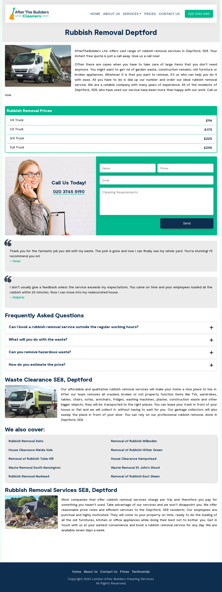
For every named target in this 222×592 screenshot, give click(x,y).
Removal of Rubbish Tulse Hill (31, 454)
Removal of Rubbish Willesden (134, 436)
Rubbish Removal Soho (26, 436)
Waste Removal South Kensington (35, 463)
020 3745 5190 (199, 14)
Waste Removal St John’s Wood (135, 463)
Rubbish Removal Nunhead (29, 472)
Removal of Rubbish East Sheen (135, 472)
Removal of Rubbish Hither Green (137, 445)
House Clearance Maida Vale (31, 445)
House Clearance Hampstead (134, 454)
